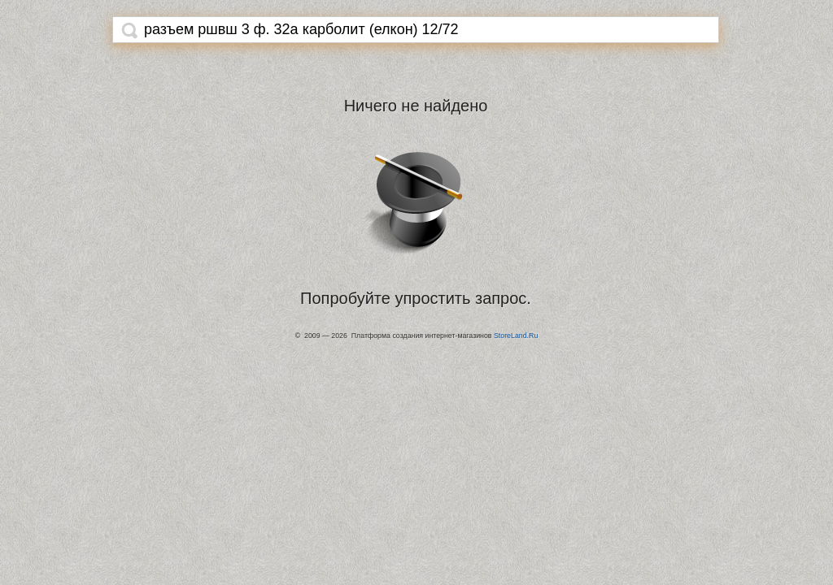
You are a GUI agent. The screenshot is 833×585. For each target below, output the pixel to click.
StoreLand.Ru (516, 336)
